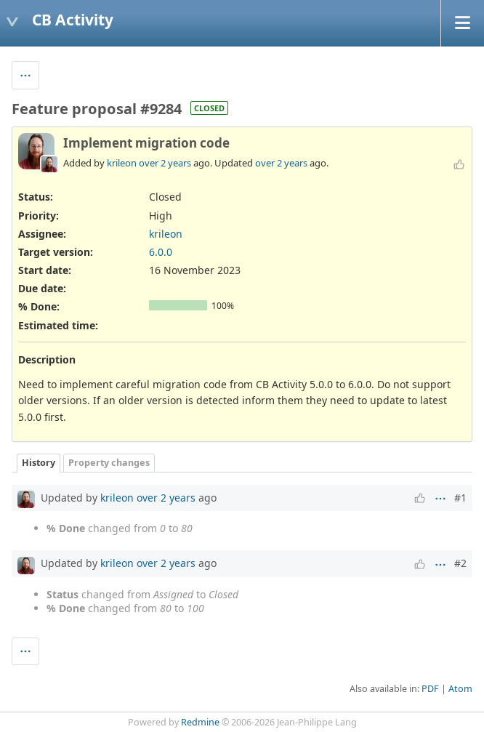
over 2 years (165, 162)
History (38, 463)
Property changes (109, 463)
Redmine (200, 722)
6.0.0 (160, 252)
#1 (460, 497)
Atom (460, 689)
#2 (460, 563)
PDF (430, 689)
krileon (122, 162)
